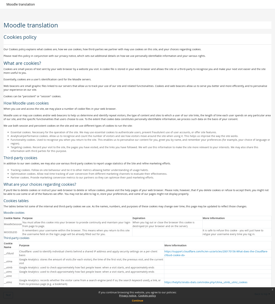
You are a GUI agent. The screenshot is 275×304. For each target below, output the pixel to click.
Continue (137, 300)
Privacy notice (128, 295)
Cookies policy (147, 295)
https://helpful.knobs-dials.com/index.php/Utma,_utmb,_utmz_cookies (205, 282)
